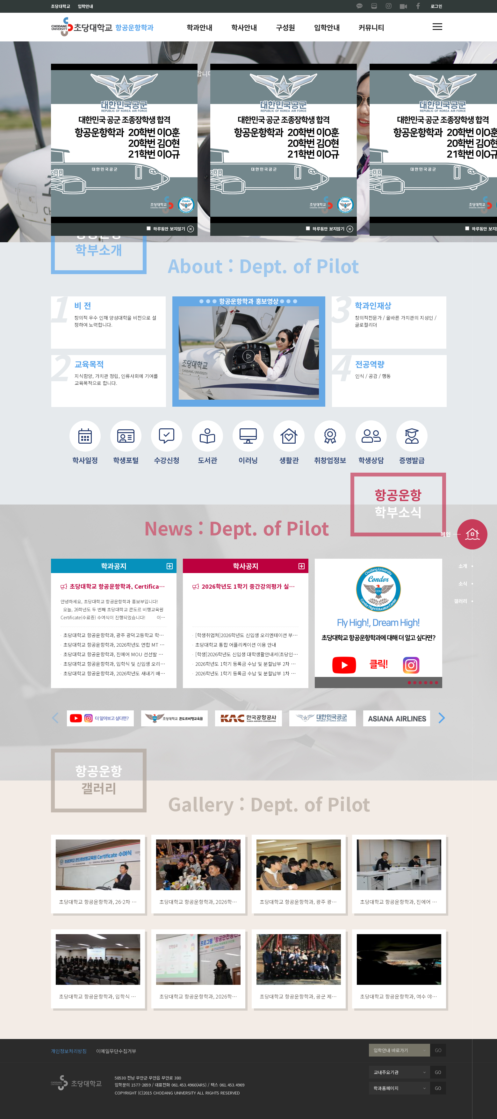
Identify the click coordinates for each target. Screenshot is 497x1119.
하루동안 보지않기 (328, 229)
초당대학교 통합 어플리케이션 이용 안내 (235, 644)
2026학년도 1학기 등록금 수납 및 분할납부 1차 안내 (247, 673)
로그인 (436, 6)
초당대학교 (60, 6)
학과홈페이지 (386, 1088)
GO (438, 1050)
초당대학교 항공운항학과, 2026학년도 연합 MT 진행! (115, 644)
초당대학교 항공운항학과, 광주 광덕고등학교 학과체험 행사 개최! (115, 635)
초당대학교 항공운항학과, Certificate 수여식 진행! (114, 586)
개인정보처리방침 (69, 1051)
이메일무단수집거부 (116, 1051)
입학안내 (85, 6)
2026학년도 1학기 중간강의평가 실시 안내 (245, 586)
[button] (437, 27)
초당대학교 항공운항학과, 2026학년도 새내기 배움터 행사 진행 (115, 673)
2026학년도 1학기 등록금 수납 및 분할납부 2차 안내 (247, 663)
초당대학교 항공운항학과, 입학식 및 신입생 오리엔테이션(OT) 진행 (115, 663)
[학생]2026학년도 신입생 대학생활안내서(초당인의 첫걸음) (247, 654)
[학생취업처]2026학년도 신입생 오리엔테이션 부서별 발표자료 (247, 635)
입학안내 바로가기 (391, 1050)
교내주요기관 (386, 1072)
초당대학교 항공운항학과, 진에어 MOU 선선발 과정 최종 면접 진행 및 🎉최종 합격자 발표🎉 (115, 654)
